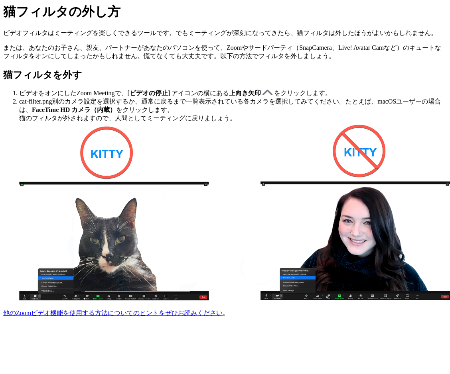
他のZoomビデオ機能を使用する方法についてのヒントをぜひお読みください (113, 312)
